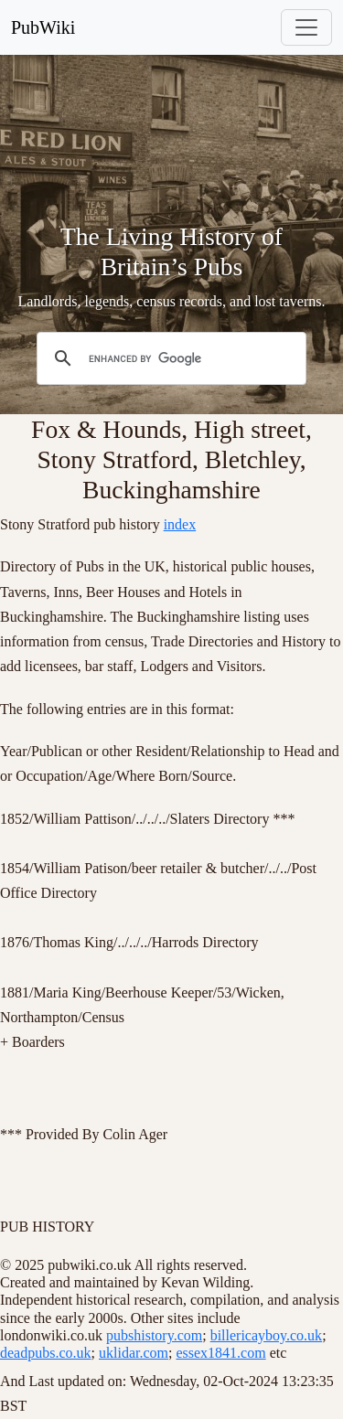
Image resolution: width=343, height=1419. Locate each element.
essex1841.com (220, 1352)
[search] (169, 358)
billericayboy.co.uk (266, 1335)
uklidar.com (133, 1352)
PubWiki (43, 27)
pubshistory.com (154, 1335)
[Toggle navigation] (306, 27)
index (180, 524)
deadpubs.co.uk (45, 1352)
